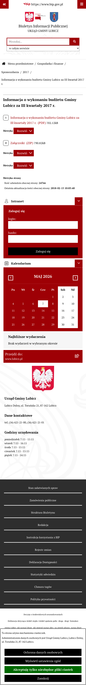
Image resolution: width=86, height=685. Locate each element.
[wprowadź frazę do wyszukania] (38, 41)
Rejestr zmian (43, 549)
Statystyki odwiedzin (43, 574)
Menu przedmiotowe (20, 63)
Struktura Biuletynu (43, 512)
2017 (26, 72)
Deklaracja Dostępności (43, 562)
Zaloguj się (43, 251)
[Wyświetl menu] (81, 4)
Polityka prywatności (43, 599)
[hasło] (43, 239)
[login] (43, 225)
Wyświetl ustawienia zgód (43, 661)
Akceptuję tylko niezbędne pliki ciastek (43, 670)
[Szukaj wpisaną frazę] (74, 41)
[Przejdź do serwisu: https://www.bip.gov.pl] (43, 4)
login (11, 219)
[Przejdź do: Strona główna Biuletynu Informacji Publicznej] (4, 64)
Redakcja (43, 525)
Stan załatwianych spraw (43, 488)
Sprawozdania (10, 72)
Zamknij (43, 678)
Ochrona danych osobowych (43, 652)
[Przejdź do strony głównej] (43, 23)
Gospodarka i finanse (50, 63)
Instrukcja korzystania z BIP (43, 537)
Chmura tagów (43, 586)
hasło (12, 233)
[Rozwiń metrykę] (24, 131)
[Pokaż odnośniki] (4, 4)
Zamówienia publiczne (43, 500)
